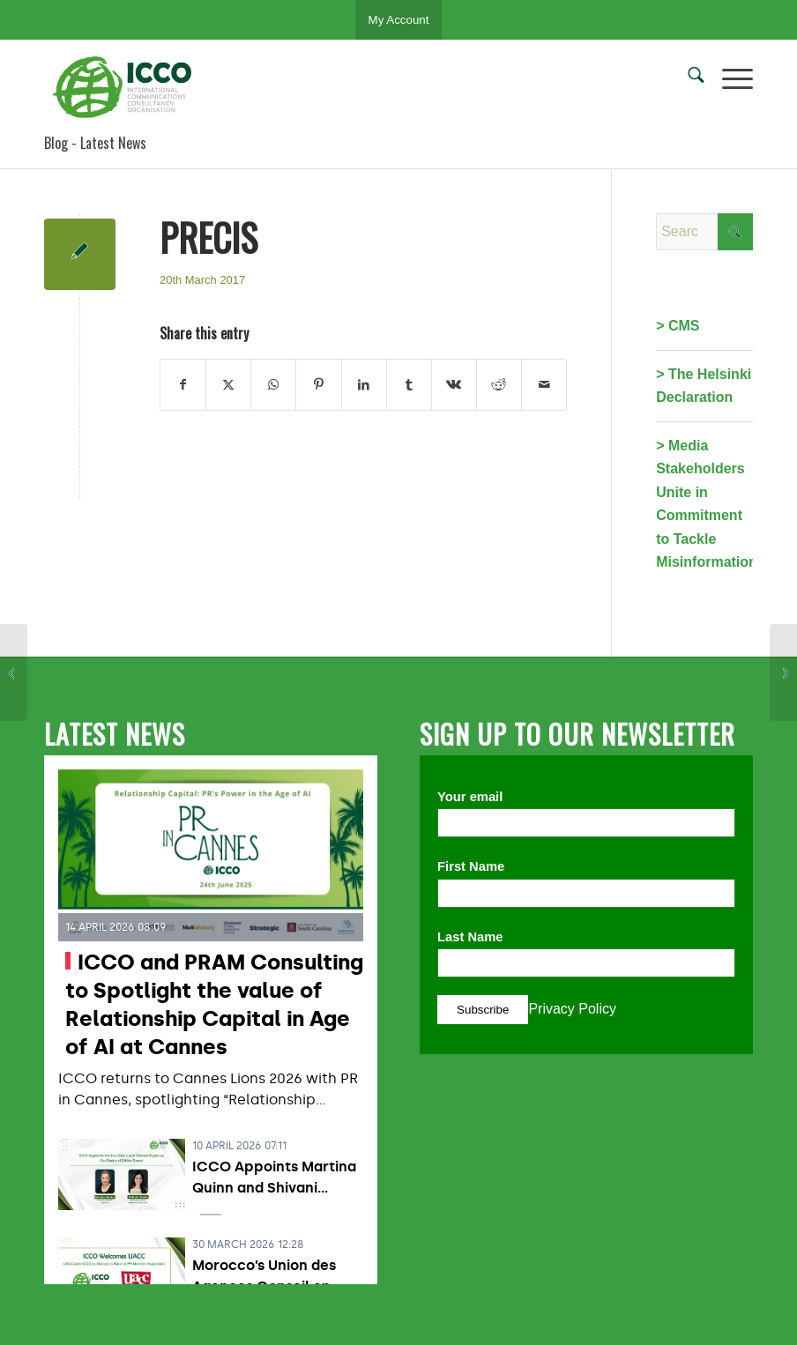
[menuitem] (687, 78)
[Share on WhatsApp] (273, 384)
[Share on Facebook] (182, 384)
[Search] (687, 78)
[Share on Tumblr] (409, 384)
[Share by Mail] (544, 384)
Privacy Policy (572, 1008)
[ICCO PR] (128, 87)
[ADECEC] (783, 672)
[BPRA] (13, 672)
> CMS (677, 325)
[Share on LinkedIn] (364, 384)
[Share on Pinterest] (318, 384)
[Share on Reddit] (499, 384)
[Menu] (728, 78)
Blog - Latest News (95, 142)
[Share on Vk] (454, 384)
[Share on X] (228, 384)
